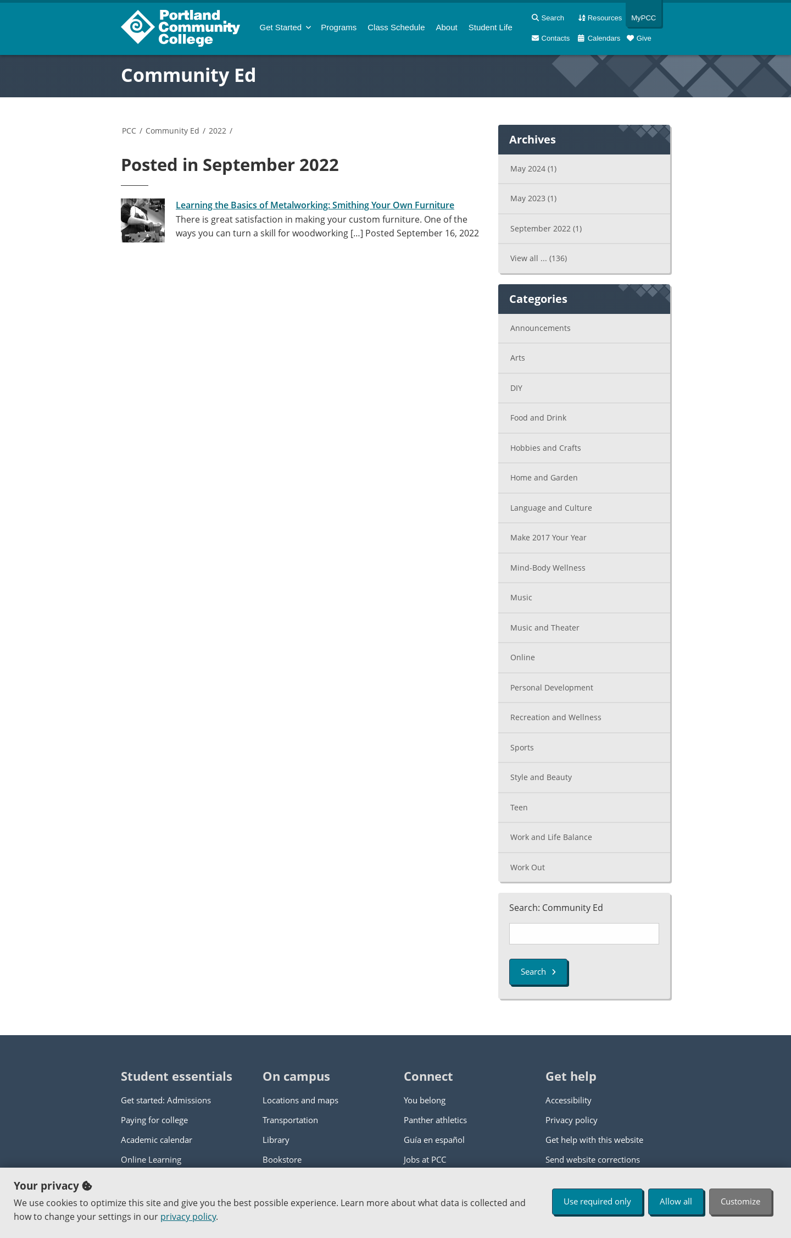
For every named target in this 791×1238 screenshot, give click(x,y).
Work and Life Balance (551, 837)
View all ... (538, 258)
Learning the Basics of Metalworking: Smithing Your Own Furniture (315, 205)
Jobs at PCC (425, 1159)
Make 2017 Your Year (548, 537)
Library (276, 1139)
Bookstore (282, 1159)
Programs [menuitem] (338, 27)
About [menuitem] (447, 27)
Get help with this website (594, 1139)
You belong (424, 1100)
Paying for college (154, 1119)
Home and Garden (544, 477)
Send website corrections (592, 1159)
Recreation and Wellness (555, 717)
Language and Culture (551, 507)
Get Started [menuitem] (281, 27)
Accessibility (568, 1100)
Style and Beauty (541, 777)
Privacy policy (571, 1119)
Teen (519, 807)
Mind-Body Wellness (548, 567)
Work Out (527, 867)
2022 (217, 130)
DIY (516, 388)
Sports (522, 747)
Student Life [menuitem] (491, 27)
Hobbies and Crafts (545, 448)
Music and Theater (545, 627)
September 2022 (546, 228)
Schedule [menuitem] (396, 27)
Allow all (676, 1201)
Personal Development (551, 687)
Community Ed (189, 74)
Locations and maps (300, 1100)
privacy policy (188, 1217)
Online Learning (151, 1159)
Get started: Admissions (166, 1100)
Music (521, 597)
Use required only (597, 1201)
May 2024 (533, 168)
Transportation (290, 1119)
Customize (740, 1201)
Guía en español (434, 1139)
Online (522, 657)
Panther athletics (435, 1119)
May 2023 (533, 198)
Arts (517, 357)
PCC (129, 130)
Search (538, 971)
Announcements (540, 328)
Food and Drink (538, 417)
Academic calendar (156, 1139)
